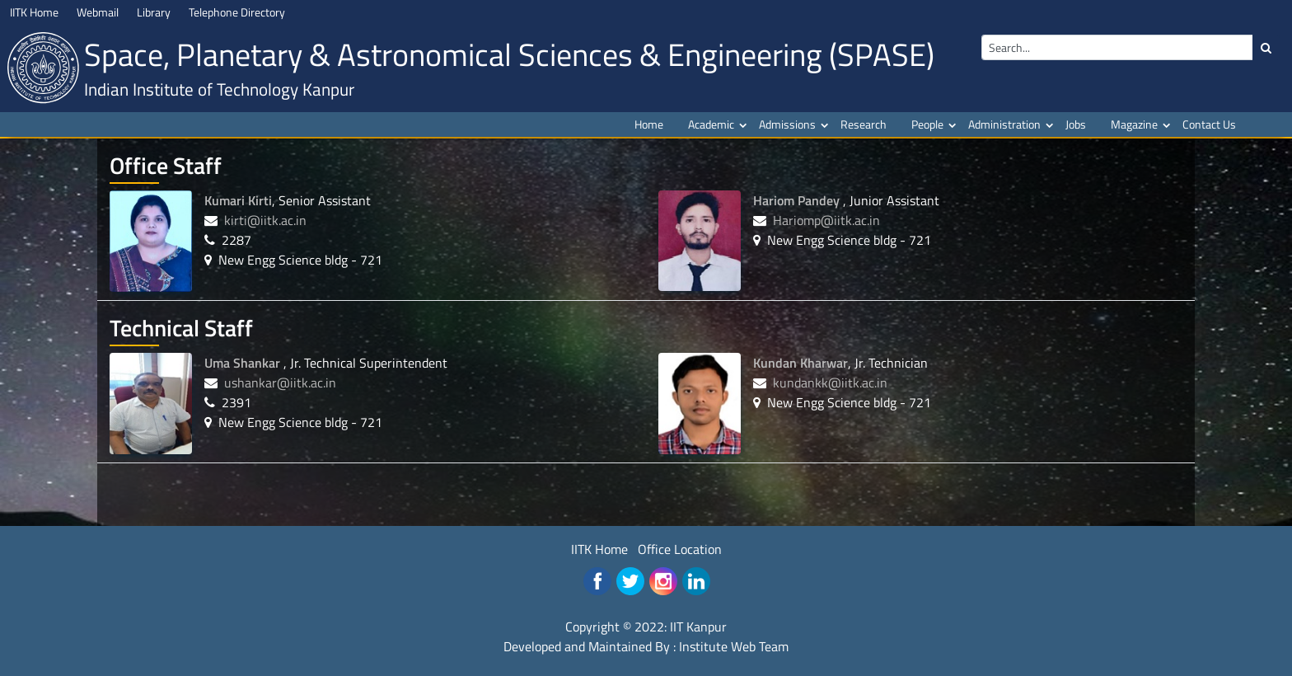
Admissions (787, 124)
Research (863, 124)
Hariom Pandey (798, 200)
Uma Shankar (243, 363)
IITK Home (599, 549)
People (927, 124)
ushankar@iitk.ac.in (280, 382)
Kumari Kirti (238, 200)
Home (648, 124)
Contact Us (1209, 124)
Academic (711, 124)
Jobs (1075, 124)
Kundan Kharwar (800, 363)
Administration (1004, 124)
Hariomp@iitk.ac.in (826, 220)
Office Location (680, 549)
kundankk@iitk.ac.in (830, 382)
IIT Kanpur (698, 626)
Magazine (1134, 124)
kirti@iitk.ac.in (265, 220)
